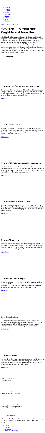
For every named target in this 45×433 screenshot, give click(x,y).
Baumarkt (7, 7)
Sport (6, 19)
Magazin (7, 21)
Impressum (8, 429)
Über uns (7, 427)
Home (2, 24)
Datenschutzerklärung (11, 430)
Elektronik (8, 10)
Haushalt (7, 17)
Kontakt (7, 425)
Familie (7, 12)
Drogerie (7, 9)
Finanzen (7, 14)
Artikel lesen (4, 98)
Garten (7, 16)
